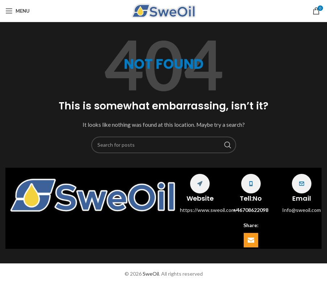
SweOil (151, 274)
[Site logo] (163, 10)
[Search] (163, 145)
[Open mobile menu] (17, 11)
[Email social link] (251, 240)
